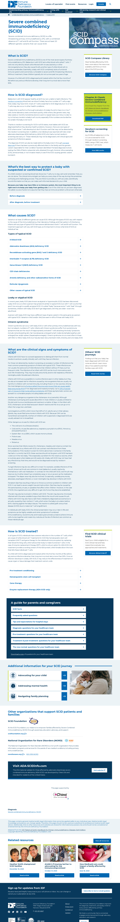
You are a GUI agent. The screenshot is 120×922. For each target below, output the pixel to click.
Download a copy (17, 654)
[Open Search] (110, 4)
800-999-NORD (32, 754)
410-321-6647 (39, 911)
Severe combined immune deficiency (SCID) (24, 812)
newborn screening (15, 101)
